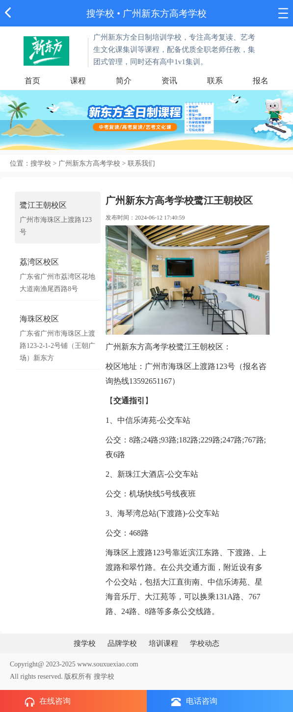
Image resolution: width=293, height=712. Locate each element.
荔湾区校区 (39, 262)
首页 (32, 80)
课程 (78, 80)
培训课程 (163, 643)
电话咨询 (194, 701)
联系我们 (141, 163)
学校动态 (204, 643)
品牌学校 (122, 643)
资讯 (169, 80)
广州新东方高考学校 (165, 13)
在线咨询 (48, 702)
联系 (215, 80)
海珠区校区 (39, 319)
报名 (260, 80)
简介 (124, 80)
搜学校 (100, 13)
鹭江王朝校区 (43, 205)
